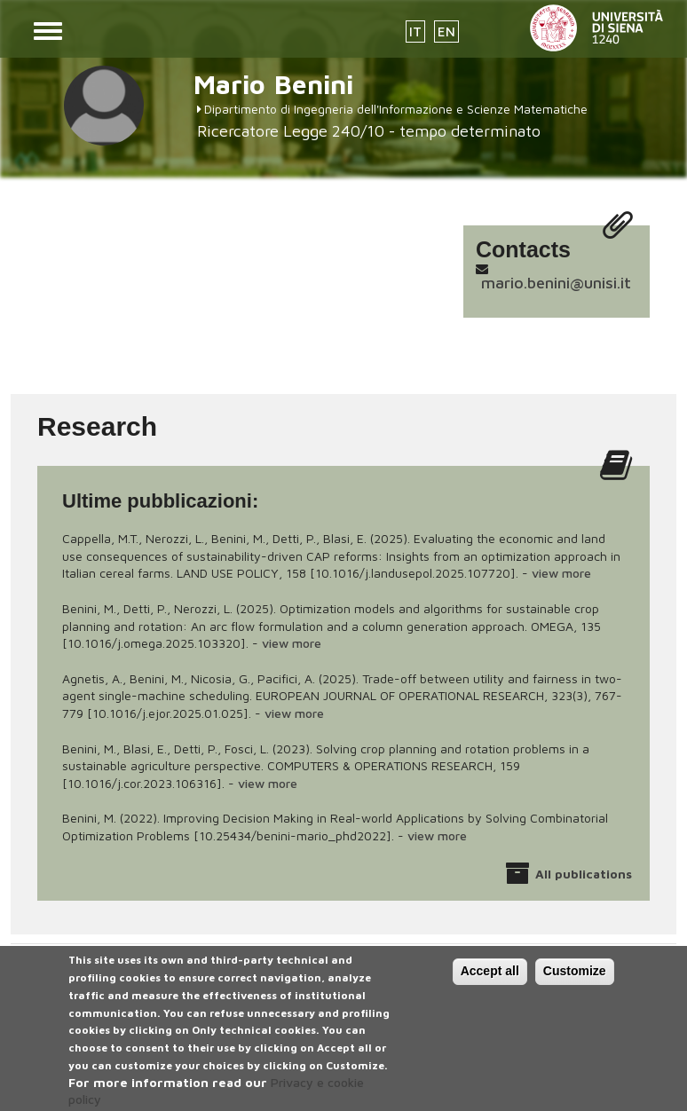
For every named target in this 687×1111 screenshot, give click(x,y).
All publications (583, 873)
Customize (574, 980)
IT (415, 31)
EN (446, 31)
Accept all (490, 980)
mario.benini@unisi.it (556, 282)
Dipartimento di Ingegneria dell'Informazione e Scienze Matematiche (396, 108)
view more (561, 572)
